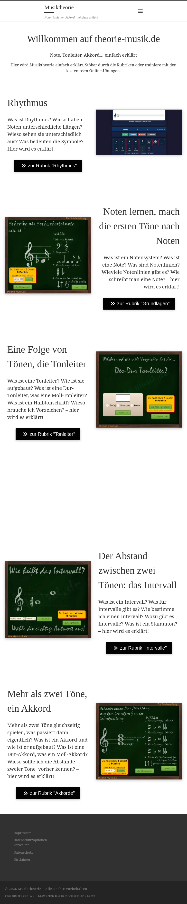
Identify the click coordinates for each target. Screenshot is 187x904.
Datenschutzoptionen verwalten (30, 842)
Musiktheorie (29, 888)
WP (31, 895)
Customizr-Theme (81, 895)
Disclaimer (22, 859)
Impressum (22, 833)
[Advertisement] (93, 493)
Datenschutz (23, 852)
